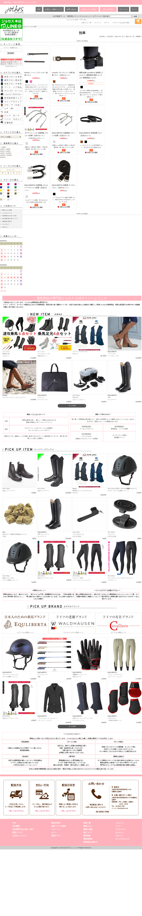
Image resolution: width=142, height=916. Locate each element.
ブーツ (118, 826)
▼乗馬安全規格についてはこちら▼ (25, 765)
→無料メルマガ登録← (89, 9)
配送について (17, 832)
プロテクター (120, 829)
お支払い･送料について (53, 9)
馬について (87, 832)
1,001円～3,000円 (5, 149)
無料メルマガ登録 (58, 826)
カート (134, 9)
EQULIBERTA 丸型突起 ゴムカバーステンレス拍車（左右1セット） (36, 187)
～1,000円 (3, 147)
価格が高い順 (119, 36)
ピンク (11, 183)
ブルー (11, 186)
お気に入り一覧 (86, 22)
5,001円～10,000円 (5, 153)
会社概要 (16, 826)
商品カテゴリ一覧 (28, 26)
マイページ (123, 9)
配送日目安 (55, 823)
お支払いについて (19, 836)
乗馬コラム (87, 826)
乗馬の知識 (87, 829)
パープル (18, 183)
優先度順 (110, 36)
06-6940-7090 (102, 812)
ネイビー (3, 186)
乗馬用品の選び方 (7, 221)
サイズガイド (5, 224)
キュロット (119, 832)
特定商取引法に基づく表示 (9, 215)
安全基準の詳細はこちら (11, 62)
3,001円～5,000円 (5, 151)
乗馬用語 (87, 836)
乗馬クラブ (55, 836)
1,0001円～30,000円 (6, 155)
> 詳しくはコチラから (16, 811)
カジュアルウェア (122, 839)
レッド (3, 183)
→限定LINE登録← (108, 9)
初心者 (106, 16)
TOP (39, 9)
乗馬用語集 (87, 839)
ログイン (107, 22)
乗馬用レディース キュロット (79, 16)
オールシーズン (11, 170)
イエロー (3, 189)
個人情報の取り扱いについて (10, 218)
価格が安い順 (130, 36)
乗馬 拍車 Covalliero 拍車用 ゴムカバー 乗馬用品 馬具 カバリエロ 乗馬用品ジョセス (91, 75)
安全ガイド (5, 227)
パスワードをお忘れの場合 (120, 22)
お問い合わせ (71, 9)
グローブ (118, 836)
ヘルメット (119, 823)
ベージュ (18, 189)
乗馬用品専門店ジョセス (68, 848)
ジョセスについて (7, 213)
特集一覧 (87, 823)
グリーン (18, 186)
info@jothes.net (122, 808)
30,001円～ (3, 157)
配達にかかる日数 (7, 210)
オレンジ (11, 189)
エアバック (97, 16)
